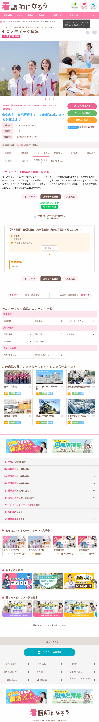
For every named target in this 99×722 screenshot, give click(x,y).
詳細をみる (49, 248)
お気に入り (74, 15)
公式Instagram (12, 680)
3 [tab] (53, 99)
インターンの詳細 (82, 113)
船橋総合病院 (10, 416)
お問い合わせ (42, 664)
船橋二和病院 (10, 387)
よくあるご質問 (10, 664)
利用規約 (73, 664)
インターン (29, 197)
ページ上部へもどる (49, 642)
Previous (3, 69)
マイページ (89, 15)
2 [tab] (49, 99)
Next (96, 69)
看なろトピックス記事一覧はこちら (49, 625)
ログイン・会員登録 (52, 652)
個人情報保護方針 (11, 672)
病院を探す (8, 15)
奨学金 (41, 15)
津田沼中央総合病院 (45, 416)
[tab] (49, 461)
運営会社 (40, 672)
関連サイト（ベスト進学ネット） (80, 680)
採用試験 (20, 145)
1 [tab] (45, 99)
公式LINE (43, 680)
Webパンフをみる (82, 106)
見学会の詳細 (82, 120)
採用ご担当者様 (76, 672)
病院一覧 (57, 15)
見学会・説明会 (50, 197)
